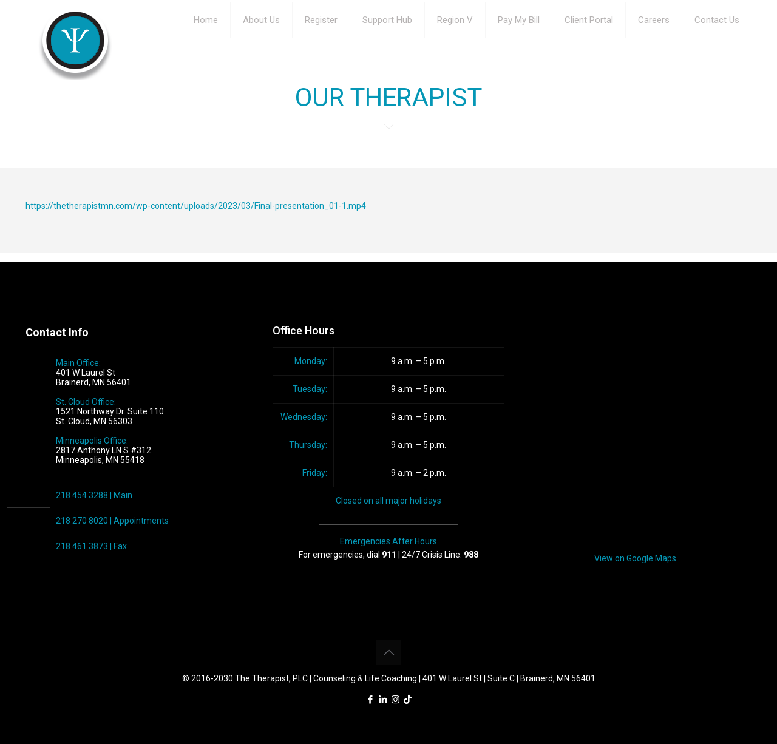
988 (471, 555)
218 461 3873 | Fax (91, 546)
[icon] (408, 699)
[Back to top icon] (388, 652)
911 (389, 555)
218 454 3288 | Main (94, 495)
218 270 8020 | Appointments (112, 521)
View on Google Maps (635, 558)
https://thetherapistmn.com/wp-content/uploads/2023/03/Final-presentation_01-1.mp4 (195, 206)
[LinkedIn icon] (382, 699)
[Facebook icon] (370, 699)
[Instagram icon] (395, 699)
